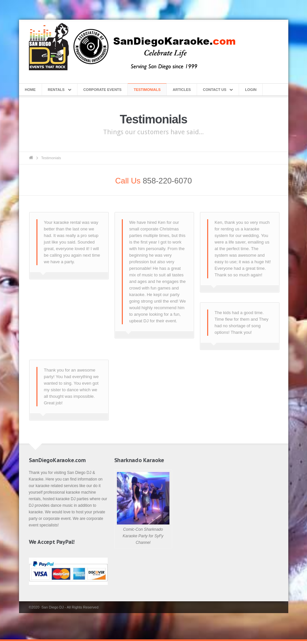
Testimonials (147, 90)
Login (250, 90)
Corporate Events (102, 90)
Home (30, 90)
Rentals (56, 90)
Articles (182, 90)
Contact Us (214, 90)
